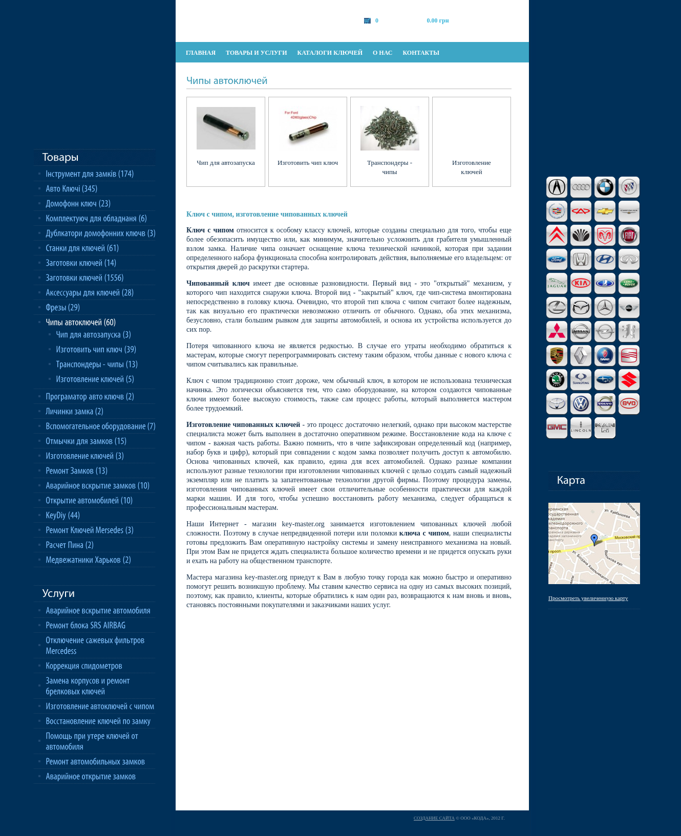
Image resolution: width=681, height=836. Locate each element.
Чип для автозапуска (225, 162)
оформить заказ (497, 20)
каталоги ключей (330, 52)
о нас (382, 52)
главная (201, 52)
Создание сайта (434, 818)
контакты (420, 52)
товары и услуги (256, 52)
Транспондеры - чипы (389, 167)
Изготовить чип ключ (308, 162)
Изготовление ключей (471, 167)
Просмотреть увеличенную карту (588, 598)
